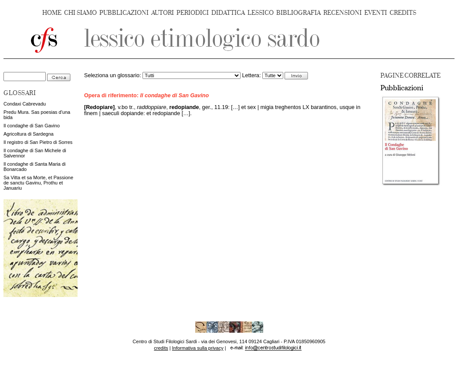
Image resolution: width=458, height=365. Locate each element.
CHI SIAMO (80, 13)
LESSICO (261, 13)
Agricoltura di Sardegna (28, 133)
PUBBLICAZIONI (124, 13)
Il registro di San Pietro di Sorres (37, 142)
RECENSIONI (342, 13)
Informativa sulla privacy (198, 348)
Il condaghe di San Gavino (31, 125)
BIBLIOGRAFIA (298, 13)
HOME (51, 13)
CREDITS (403, 13)
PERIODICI (192, 13)
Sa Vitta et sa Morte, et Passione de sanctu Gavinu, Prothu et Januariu (38, 183)
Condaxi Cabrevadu (24, 103)
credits (161, 348)
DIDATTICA (228, 13)
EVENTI (375, 13)
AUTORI (162, 13)
